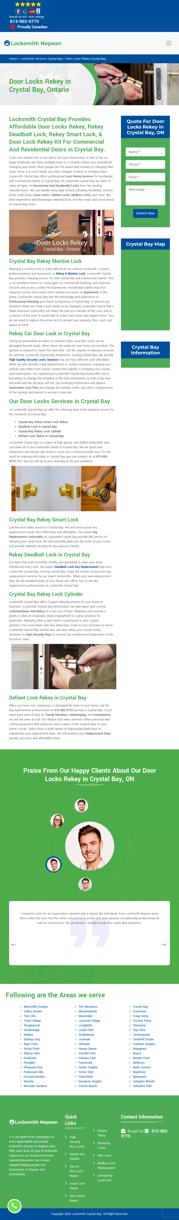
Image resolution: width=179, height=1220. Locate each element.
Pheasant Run (33, 1067)
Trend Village (32, 1021)
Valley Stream (33, 1011)
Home (13, 59)
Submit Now (145, 213)
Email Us (136, 1131)
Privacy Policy (102, 1133)
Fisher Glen (86, 1072)
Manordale (86, 1016)
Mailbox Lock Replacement (106, 1165)
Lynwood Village (89, 1021)
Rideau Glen (32, 1053)
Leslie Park (86, 1030)
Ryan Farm (31, 1044)
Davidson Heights (90, 1081)
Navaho (29, 1081)
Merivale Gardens (35, 1086)
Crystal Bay (140, 1007)
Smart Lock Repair (77, 1186)
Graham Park (87, 1058)
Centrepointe (141, 1035)
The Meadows (88, 1007)
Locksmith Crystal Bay (86, 1214)
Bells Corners (142, 1067)
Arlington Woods (144, 1081)
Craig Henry (140, 1016)
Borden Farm (141, 1058)
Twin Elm (30, 1016)
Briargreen (140, 1049)
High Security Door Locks (77, 1142)
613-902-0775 (24, 21)
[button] (57, 820)
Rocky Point (31, 1049)
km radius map (145, 289)
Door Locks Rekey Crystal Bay (86, 59)
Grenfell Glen (87, 1053)
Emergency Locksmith (105, 1178)
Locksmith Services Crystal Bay (41, 59)
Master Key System (77, 1156)
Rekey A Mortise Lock (70, 274)
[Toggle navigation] (168, 43)
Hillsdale (84, 1044)
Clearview (139, 1025)
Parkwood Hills (34, 1072)
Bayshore (139, 1072)
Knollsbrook (86, 1035)
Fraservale (85, 1063)
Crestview (139, 1011)
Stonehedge (32, 1030)
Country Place (142, 1021)
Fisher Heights (88, 1067)
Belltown (139, 1063)
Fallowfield (86, 1077)
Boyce (137, 1053)
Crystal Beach (88, 1086)
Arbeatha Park (142, 1086)
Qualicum (30, 1058)
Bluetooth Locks (104, 1145)
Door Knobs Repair (77, 1198)
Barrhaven (139, 1077)
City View (139, 1030)
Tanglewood (32, 1025)
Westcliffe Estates (36, 1007)
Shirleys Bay (32, 1039)
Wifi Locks (104, 1156)
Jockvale (84, 1039)
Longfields (85, 1025)
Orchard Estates (34, 1077)
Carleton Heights (144, 1044)
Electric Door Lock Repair (76, 1171)
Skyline (28, 1035)
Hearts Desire (88, 1049)
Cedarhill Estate (143, 1039)
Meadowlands (88, 1011)
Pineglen (29, 1063)
